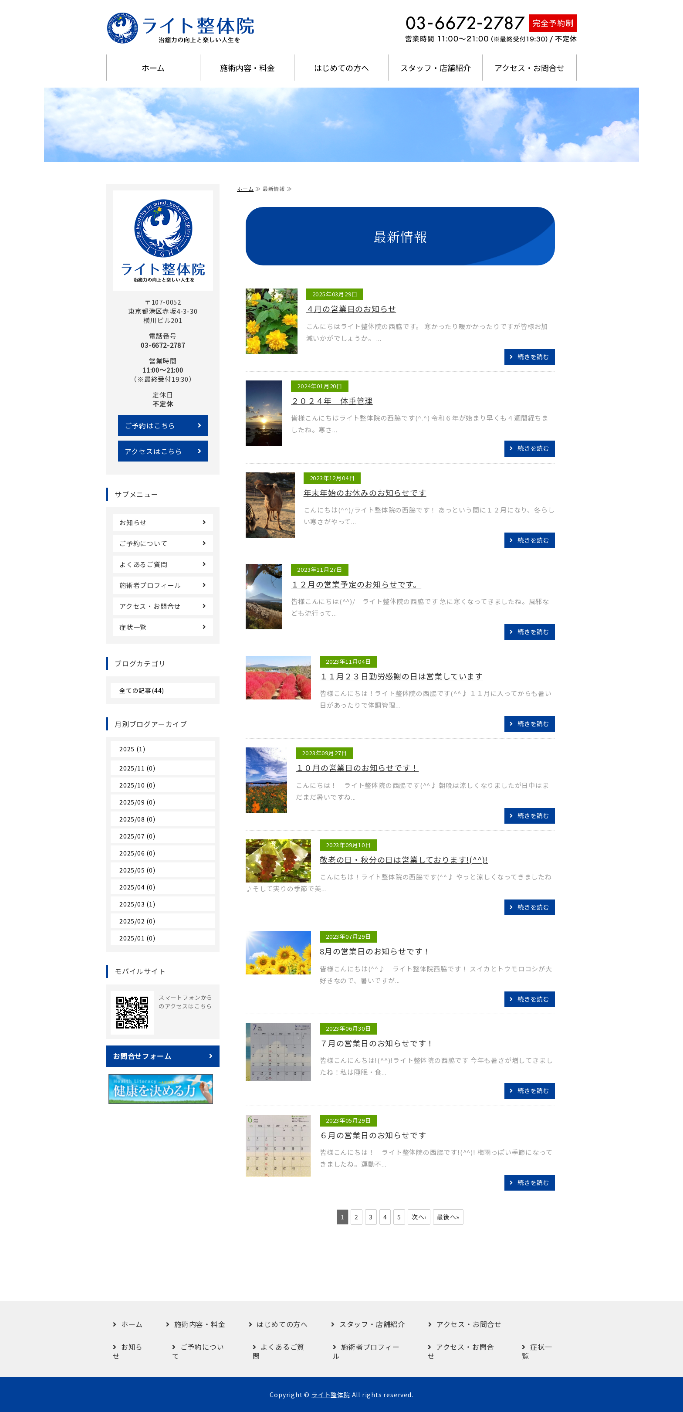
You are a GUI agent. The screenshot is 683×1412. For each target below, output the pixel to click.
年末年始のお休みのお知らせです (365, 492)
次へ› (419, 1216)
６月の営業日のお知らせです (373, 1134)
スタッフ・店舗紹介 (435, 67)
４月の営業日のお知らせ (351, 308)
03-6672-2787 (163, 345)
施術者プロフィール (150, 585)
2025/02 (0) (137, 920)
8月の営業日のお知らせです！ (375, 951)
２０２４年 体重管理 (332, 400)
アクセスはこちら (154, 451)
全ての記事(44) (141, 690)
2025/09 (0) (137, 802)
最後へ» (448, 1216)
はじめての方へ (341, 67)
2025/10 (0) (137, 785)
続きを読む (533, 356)
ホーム (153, 67)
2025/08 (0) (137, 819)
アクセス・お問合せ (529, 67)
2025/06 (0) (137, 853)
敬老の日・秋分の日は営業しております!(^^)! (404, 859)
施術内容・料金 (247, 67)
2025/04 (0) (137, 886)
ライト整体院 (330, 1394)
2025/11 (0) (137, 768)
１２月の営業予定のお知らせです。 (356, 584)
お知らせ (133, 522)
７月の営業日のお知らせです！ (377, 1043)
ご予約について (143, 543)
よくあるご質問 (143, 564)
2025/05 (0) (137, 870)
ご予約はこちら (150, 425)
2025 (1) (132, 748)
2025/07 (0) (137, 836)
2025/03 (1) (137, 903)
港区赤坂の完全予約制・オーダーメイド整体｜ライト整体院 (182, 28)
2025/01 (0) (137, 937)
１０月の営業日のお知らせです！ (357, 767)
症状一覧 (133, 626)
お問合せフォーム (142, 1056)
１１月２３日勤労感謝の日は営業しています (401, 676)
